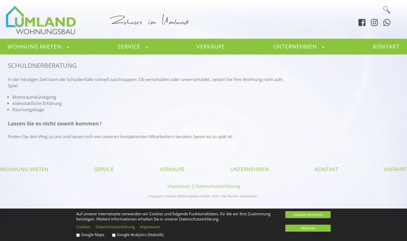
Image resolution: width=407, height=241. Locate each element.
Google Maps (92, 234)
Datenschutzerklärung (217, 186)
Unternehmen (295, 46)
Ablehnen (308, 228)
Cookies (83, 226)
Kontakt (386, 46)
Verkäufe (210, 46)
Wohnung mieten (35, 46)
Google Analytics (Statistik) (140, 234)
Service (129, 46)
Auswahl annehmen (308, 215)
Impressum (179, 186)
